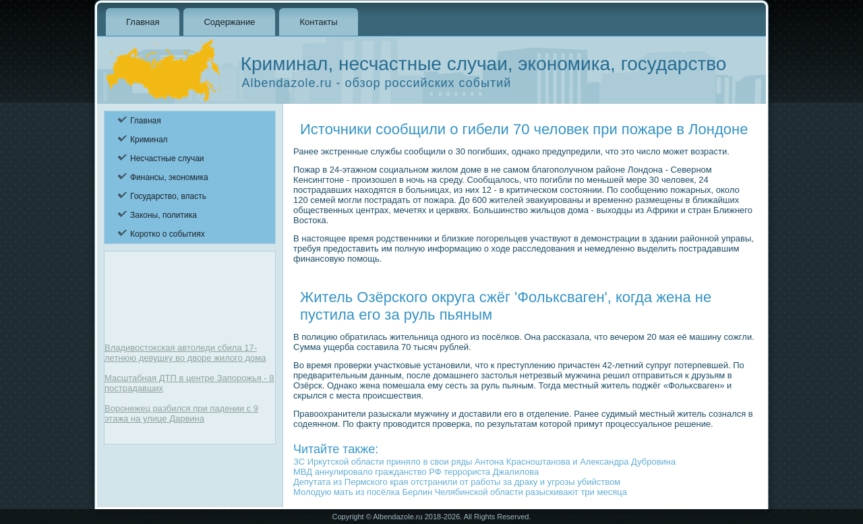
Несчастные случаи (167, 158)
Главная (142, 22)
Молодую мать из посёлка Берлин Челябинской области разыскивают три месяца (460, 492)
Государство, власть (168, 196)
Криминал (149, 139)
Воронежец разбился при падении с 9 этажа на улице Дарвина (181, 413)
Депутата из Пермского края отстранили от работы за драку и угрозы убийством (456, 482)
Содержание (229, 22)
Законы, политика (163, 215)
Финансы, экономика (169, 177)
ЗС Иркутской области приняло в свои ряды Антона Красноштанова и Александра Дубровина (484, 462)
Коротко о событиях (167, 234)
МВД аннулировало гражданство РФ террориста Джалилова (416, 472)
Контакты (318, 22)
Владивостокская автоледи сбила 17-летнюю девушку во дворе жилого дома (185, 353)
